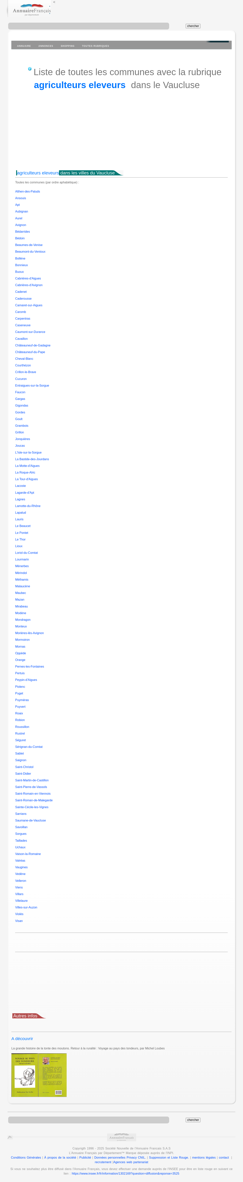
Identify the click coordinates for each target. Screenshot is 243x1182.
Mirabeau (21, 606)
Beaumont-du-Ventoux (30, 251)
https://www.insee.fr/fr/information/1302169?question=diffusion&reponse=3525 (125, 1173)
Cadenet (21, 291)
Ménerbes (22, 566)
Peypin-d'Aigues (26, 679)
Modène (20, 613)
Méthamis (21, 579)
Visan (19, 921)
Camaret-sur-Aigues (28, 305)
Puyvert (20, 706)
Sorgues (21, 833)
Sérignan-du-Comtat (29, 746)
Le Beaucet (23, 526)
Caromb (20, 312)
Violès (19, 914)
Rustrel (20, 733)
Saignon (20, 760)
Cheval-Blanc (24, 358)
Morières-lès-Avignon (29, 633)
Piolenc (20, 686)
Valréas (20, 860)
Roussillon (22, 726)
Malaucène (22, 586)
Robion (20, 720)
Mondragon (23, 619)
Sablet (19, 753)
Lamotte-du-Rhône (27, 506)
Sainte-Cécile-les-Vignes (31, 807)
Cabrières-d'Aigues (28, 278)
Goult (18, 419)
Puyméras (22, 700)
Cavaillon (21, 338)
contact (224, 1157)
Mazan (19, 599)
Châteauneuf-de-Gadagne (32, 345)
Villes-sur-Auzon (26, 907)
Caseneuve (23, 325)
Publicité (85, 1157)
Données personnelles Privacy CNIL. (120, 1157)
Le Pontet (21, 532)
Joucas (20, 445)
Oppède (20, 653)
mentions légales (204, 1157)
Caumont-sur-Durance (30, 332)
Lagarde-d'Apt (24, 492)
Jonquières (22, 439)
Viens (19, 887)
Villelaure (21, 900)
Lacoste (20, 485)
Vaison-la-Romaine (28, 854)
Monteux (21, 626)
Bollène (20, 258)
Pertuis (20, 673)
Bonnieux (21, 265)
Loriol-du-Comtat (26, 552)
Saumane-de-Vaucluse (30, 820)
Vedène (20, 874)
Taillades (21, 840)
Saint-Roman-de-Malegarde (34, 800)
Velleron (20, 880)
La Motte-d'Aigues (27, 465)
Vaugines (21, 867)
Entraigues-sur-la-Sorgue (32, 385)
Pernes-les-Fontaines (29, 666)
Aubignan (21, 211)
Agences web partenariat (130, 1162)
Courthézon (23, 365)
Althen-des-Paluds (27, 191)
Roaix (19, 713)
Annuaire (24, 46)
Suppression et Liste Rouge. (169, 1157)
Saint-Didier (23, 773)
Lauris (19, 519)
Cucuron (21, 378)
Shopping (68, 46)
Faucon (20, 392)
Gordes (20, 412)
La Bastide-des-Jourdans (32, 459)
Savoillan (21, 827)
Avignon (20, 225)
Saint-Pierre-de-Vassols (31, 787)
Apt (17, 204)
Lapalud (20, 512)
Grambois (21, 425)
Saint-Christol (24, 767)
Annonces (45, 46)
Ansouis (20, 198)
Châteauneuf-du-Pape (30, 352)
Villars (19, 894)
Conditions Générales (26, 1157)
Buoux (19, 271)
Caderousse (23, 298)
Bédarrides (22, 231)
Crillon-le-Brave (25, 372)
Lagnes (20, 499)
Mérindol (21, 573)
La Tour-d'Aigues (26, 479)
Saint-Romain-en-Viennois (32, 793)
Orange (20, 659)
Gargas (20, 398)
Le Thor (20, 539)
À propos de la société (60, 1157)
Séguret (20, 740)
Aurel (18, 218)
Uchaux (20, 847)
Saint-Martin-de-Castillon (32, 780)
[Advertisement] (121, 137)
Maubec (20, 593)
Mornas (20, 646)
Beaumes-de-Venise (29, 245)
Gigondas (21, 405)
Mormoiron (22, 639)
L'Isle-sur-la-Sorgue (28, 452)
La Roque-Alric (25, 472)
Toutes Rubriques (95, 46)
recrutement (103, 1162)
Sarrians (21, 813)
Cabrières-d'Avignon (29, 285)
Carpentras (22, 318)
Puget (19, 693)
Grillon (19, 432)
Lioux (18, 546)
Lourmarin (22, 559)
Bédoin (20, 238)
